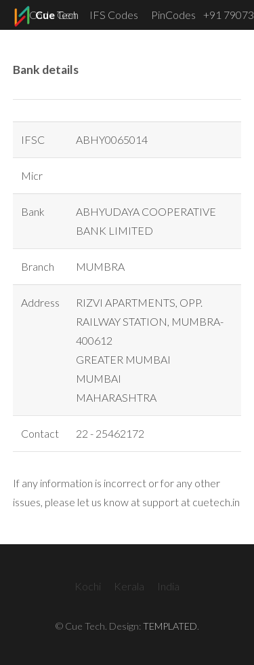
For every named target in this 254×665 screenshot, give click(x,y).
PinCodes (173, 14)
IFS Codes (113, 14)
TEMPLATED (170, 626)
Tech (45, 16)
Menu (229, 44)
